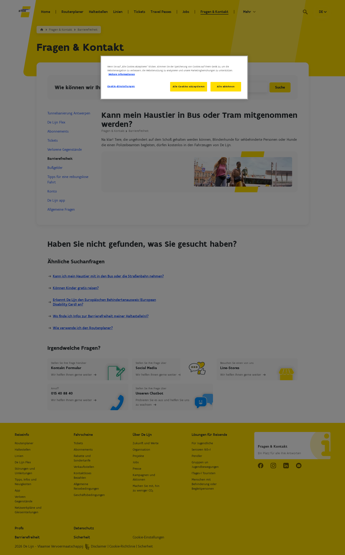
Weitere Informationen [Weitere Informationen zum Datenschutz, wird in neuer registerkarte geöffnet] (121, 74)
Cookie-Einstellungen (121, 86)
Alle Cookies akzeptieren (189, 86)
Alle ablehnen (226, 86)
